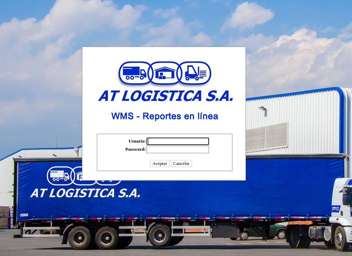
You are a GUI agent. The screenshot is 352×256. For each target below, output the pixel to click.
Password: (135, 149)
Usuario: (137, 141)
